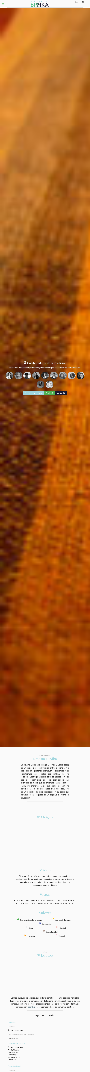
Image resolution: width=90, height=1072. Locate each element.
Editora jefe (11, 1026)
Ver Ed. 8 (49, 393)
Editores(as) (11, 1070)
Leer (77, 2)
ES (85, 2)
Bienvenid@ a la (45, 755)
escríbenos (33, 1007)
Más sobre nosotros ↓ (33, 393)
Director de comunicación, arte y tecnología (21, 1034)
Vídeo (45, 814)
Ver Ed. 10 (61, 393)
